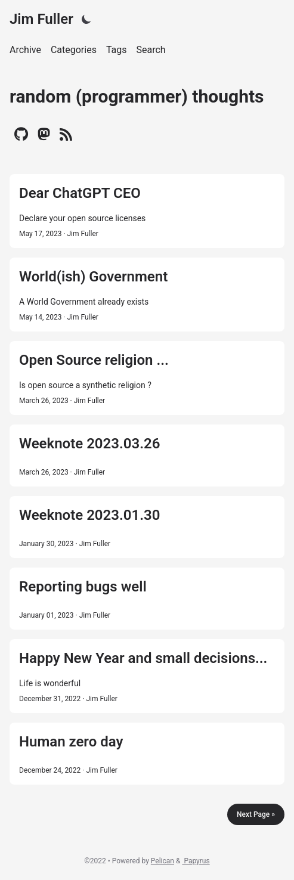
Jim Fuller (41, 19)
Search (151, 49)
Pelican (162, 861)
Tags (116, 49)
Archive (25, 49)
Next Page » (256, 814)
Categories (74, 49)
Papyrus (195, 861)
